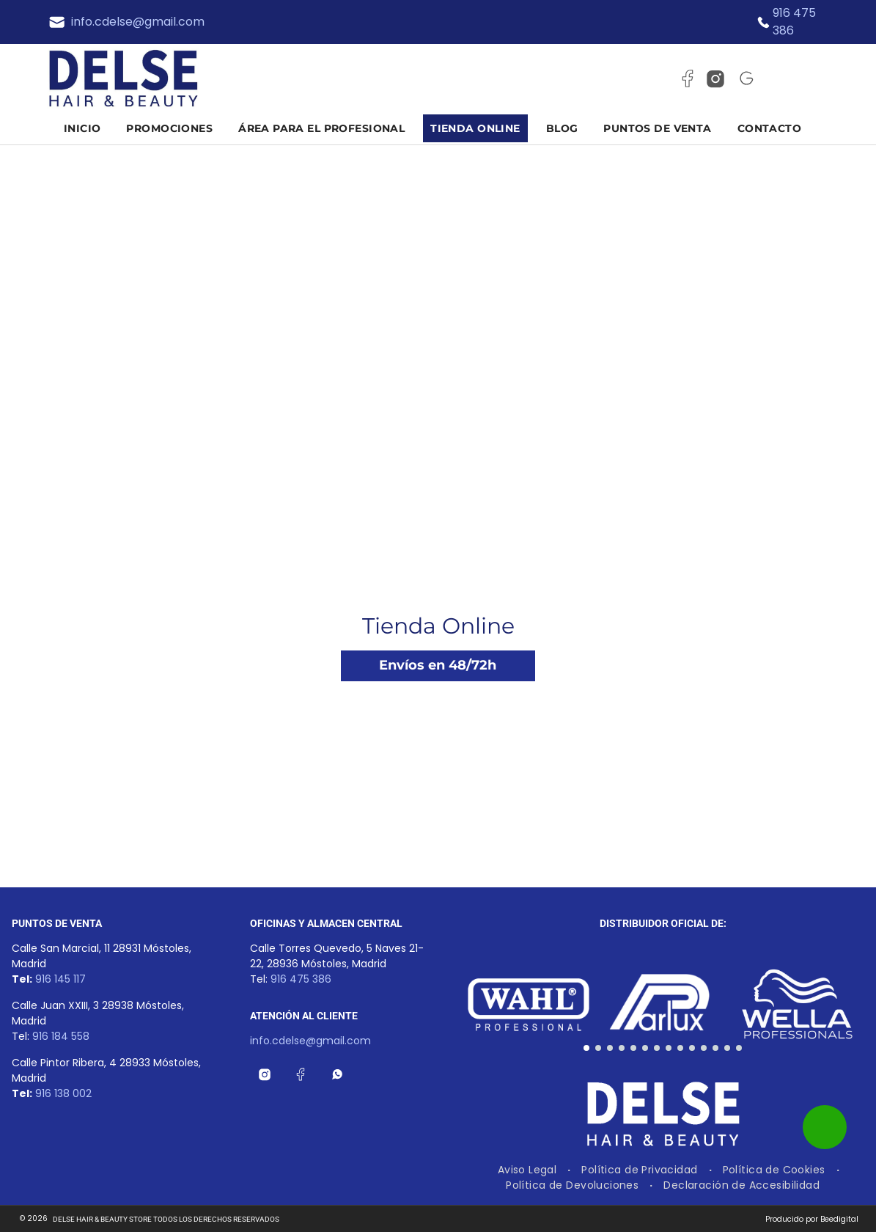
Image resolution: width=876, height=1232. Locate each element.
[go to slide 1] (586, 1048)
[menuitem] (87, 128)
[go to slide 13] (727, 1048)
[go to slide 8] (668, 1048)
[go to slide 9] (680, 1048)
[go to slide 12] (715, 1048)
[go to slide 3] (610, 1048)
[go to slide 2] (598, 1048)
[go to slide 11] (704, 1048)
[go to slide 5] (633, 1048)
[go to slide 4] (622, 1048)
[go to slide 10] (692, 1048)
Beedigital (839, 1219)
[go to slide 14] (739, 1048)
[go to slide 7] (657, 1048)
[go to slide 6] (645, 1048)
